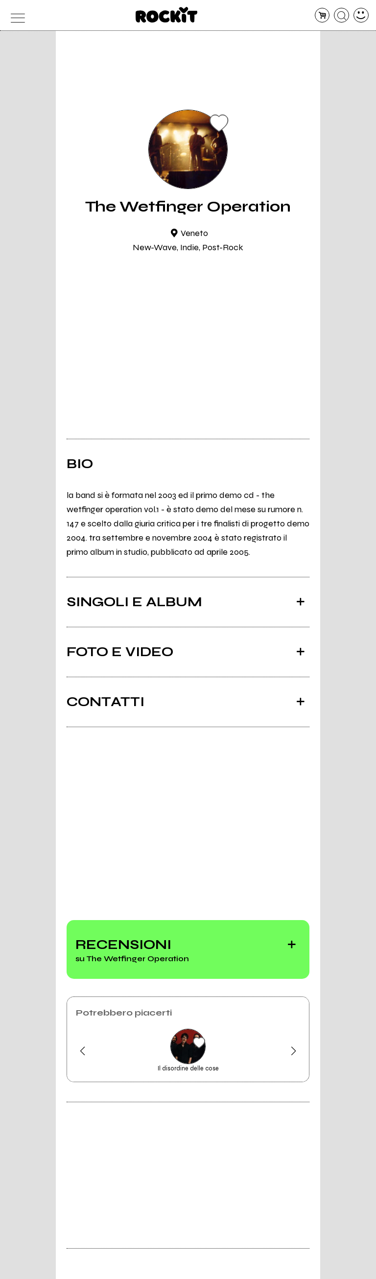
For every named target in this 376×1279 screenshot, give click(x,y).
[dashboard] (361, 15)
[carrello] (322, 15)
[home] (167, 15)
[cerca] (341, 15)
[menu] (15, 15)
